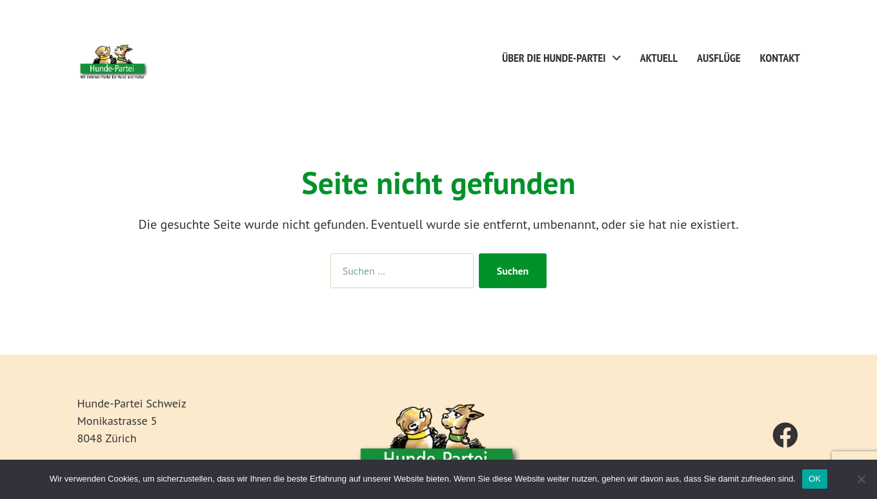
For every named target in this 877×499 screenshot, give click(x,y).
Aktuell (659, 58)
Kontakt (780, 58)
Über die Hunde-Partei (554, 58)
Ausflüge (718, 58)
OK (815, 479)
